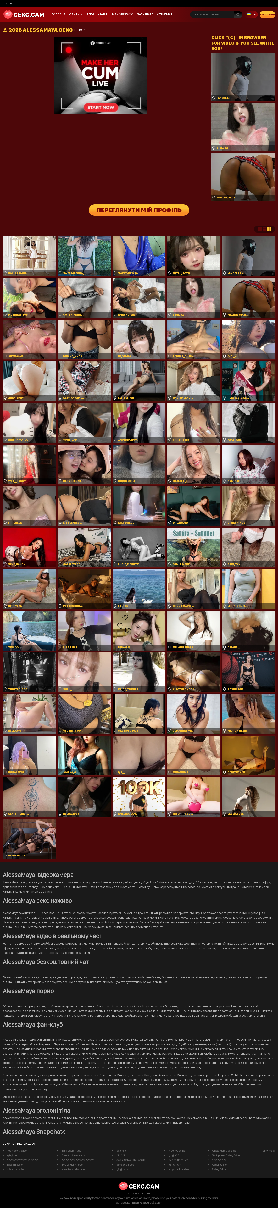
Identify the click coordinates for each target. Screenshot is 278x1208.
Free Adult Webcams (73, 1155)
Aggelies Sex (219, 1164)
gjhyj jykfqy (269, 1150)
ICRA (148, 1193)
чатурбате (145, 14)
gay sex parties (125, 1164)
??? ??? (120, 1155)
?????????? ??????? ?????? (77, 1159)
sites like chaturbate (73, 1169)
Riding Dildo (219, 1169)
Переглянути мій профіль (139, 210)
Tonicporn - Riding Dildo (226, 1155)
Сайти (74, 14)
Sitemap (121, 1150)
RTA (129, 1193)
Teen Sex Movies (17, 1150)
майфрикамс (122, 14)
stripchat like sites (178, 1169)
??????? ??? (219, 1159)
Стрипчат (164, 14)
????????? (174, 1164)
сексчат (8, 3)
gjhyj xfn (12, 1155)
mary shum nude (71, 1150)
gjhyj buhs (122, 1169)
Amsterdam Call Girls (224, 1150)
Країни (103, 14)
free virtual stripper (72, 1164)
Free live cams (176, 1150)
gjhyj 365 (173, 1155)
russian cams (15, 1164)
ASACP (138, 1193)
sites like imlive (15, 1169)
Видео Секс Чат (178, 1159)
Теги (90, 14)
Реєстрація (267, 14)
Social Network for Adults (130, 1159)
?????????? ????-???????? (22, 1159)
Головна (58, 14)
